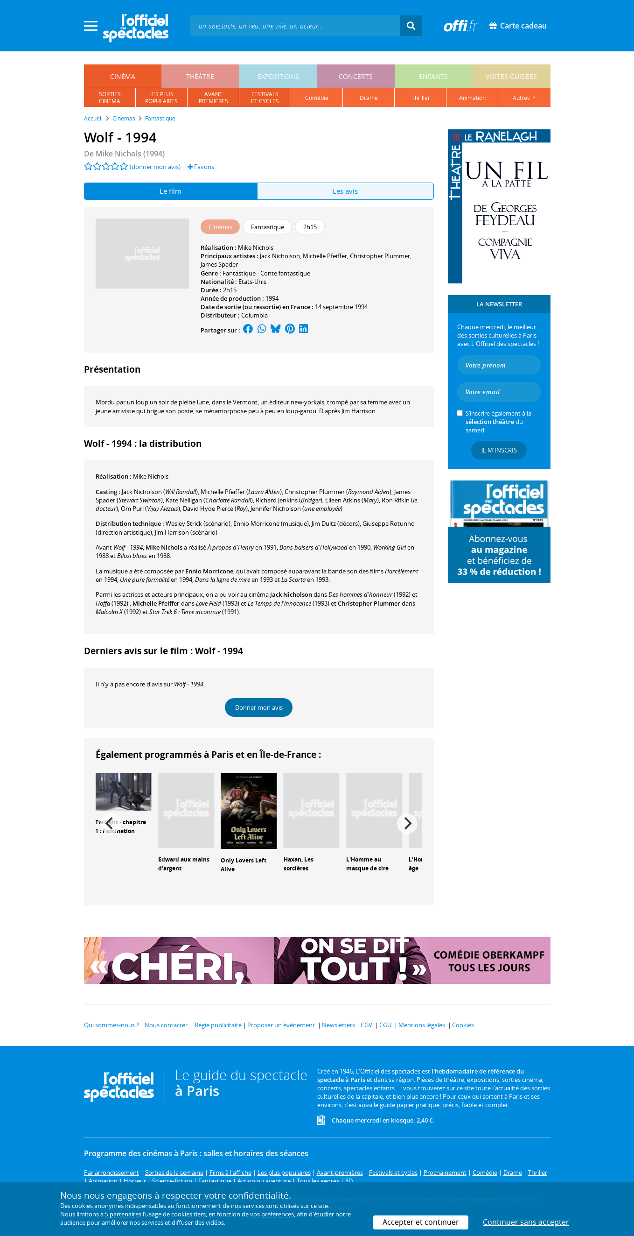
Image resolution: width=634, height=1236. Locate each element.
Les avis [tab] (345, 191)
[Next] (407, 823)
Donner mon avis (259, 707)
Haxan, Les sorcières (299, 863)
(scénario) (198, 523)
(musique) (271, 523)
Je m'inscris (499, 450)
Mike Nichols (255, 247)
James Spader (219, 264)
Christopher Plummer (380, 256)
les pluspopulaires (161, 97)
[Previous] (110, 823)
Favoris (201, 166)
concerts (356, 76)
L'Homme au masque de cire (367, 863)
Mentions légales (421, 1025)
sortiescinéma (110, 97)
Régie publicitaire (218, 1025)
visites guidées (511, 76)
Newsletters (338, 1025)
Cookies (463, 1025)
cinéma (122, 76)
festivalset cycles (265, 97)
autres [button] (522, 98)
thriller (420, 98)
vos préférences (272, 1214)
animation (472, 98)
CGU (385, 1025)
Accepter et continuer (421, 1222)
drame (369, 98)
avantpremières (213, 97)
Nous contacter (166, 1025)
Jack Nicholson (280, 256)
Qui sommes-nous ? (111, 1025)
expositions (278, 76)
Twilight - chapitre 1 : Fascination (120, 826)
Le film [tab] (170, 191)
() (160, 491)
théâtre (200, 76)
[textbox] (295, 25)
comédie (316, 98)
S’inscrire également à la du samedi (498, 421)
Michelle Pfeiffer (325, 256)
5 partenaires (123, 1214)
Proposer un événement (281, 1025)
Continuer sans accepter (526, 1222)
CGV (366, 1025)
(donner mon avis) (155, 166)
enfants (433, 76)
